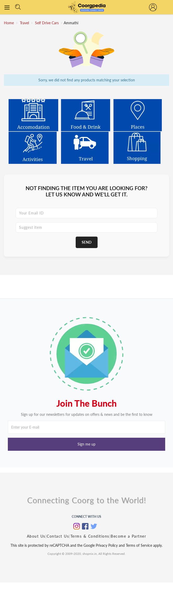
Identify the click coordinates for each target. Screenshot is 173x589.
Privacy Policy (107, 545)
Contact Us (58, 536)
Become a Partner (128, 536)
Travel (25, 23)
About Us (36, 536)
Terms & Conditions (89, 536)
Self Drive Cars (47, 23)
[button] (86, 444)
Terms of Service (138, 545)
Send (87, 242)
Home (9, 23)
